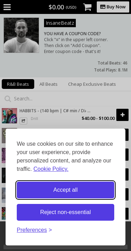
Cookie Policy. (51, 169)
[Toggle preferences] (34, 230)
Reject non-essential (65, 212)
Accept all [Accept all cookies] (65, 190)
